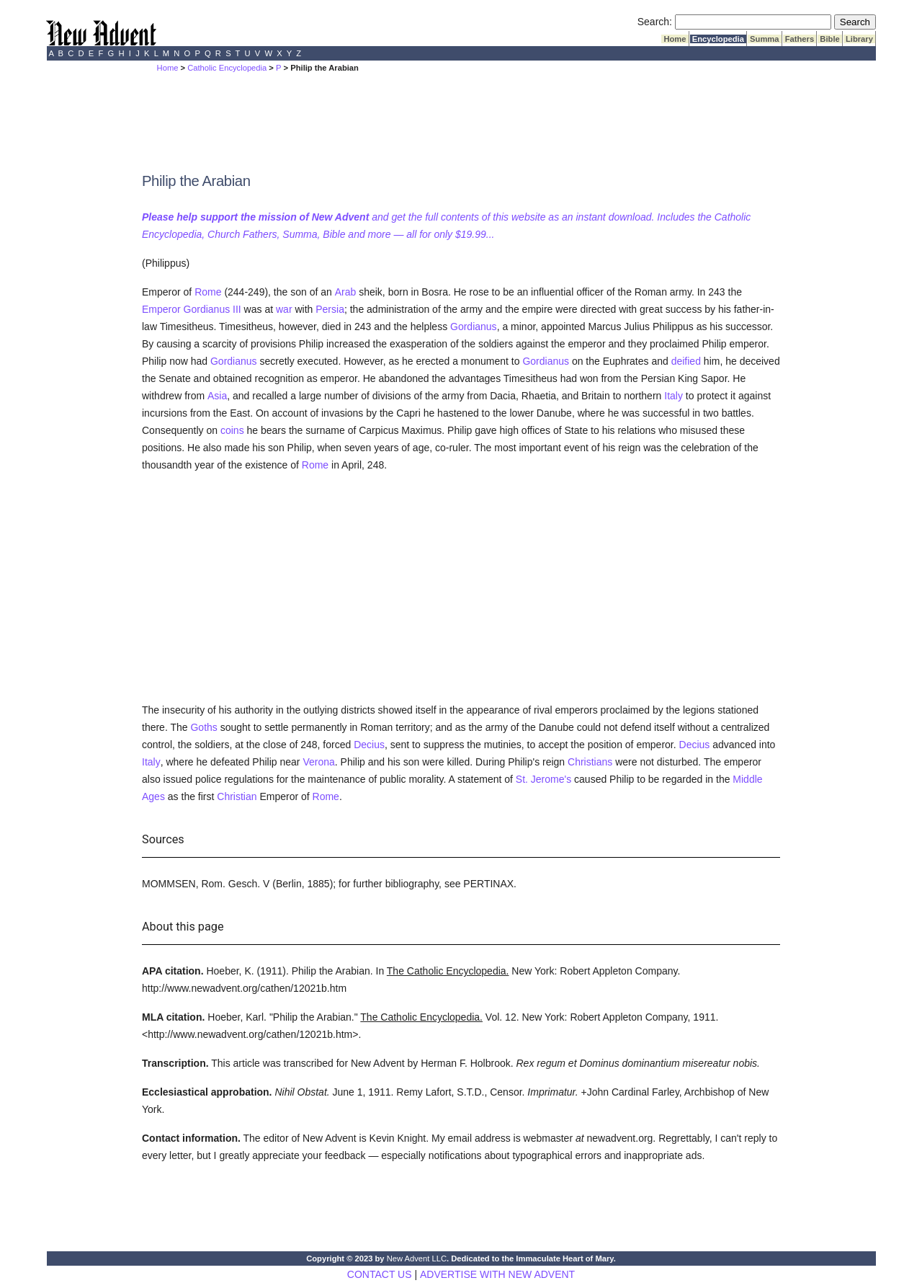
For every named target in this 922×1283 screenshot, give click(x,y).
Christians (590, 762)
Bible (830, 39)
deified (686, 361)
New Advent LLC (417, 1258)
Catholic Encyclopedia (227, 67)
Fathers (800, 39)
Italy (673, 395)
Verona (318, 762)
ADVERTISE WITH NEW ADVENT (497, 1274)
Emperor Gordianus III (191, 309)
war (284, 309)
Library (859, 39)
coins (232, 430)
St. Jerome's (543, 779)
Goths (203, 727)
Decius (369, 744)
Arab (346, 292)
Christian (236, 796)
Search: (654, 21)
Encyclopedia (718, 39)
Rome (207, 292)
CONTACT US (379, 1274)
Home (674, 39)
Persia (329, 309)
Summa (765, 39)
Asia (217, 395)
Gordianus (473, 326)
